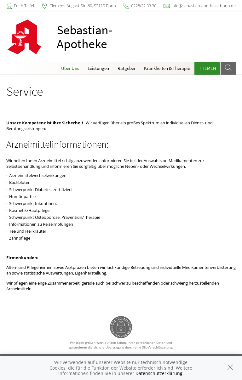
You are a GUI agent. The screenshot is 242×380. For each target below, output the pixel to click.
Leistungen (98, 68)
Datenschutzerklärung (158, 373)
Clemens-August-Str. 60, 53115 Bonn (82, 6)
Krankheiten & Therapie (167, 68)
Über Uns (70, 68)
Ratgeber (126, 68)
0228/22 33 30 (143, 6)
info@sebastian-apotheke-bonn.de (203, 6)
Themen (207, 68)
